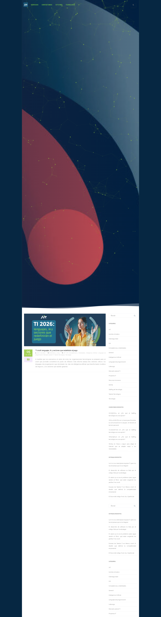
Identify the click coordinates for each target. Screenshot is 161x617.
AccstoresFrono (113, 430)
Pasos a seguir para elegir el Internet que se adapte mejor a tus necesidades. (122, 446)
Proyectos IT (112, 375)
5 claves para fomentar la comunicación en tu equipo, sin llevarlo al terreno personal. (122, 422)
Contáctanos (47, 5)
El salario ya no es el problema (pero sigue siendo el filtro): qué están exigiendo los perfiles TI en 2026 (122, 480)
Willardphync (113, 437)
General (111, 352)
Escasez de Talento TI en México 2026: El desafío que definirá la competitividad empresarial (122, 489)
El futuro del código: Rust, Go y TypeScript (121, 496)
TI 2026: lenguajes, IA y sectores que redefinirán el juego (56, 350)
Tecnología (70, 5)
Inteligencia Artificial (91, 353)
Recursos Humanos (115, 380)
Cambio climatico (114, 334)
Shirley (111, 444)
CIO (67, 353)
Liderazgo (112, 366)
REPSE (111, 385)
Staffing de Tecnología (115, 389)
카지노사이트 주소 (114, 420)
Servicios (34, 5)
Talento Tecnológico (59, 355)
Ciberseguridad (113, 339)
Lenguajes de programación (117, 362)
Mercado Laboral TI (48, 355)
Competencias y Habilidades (77, 353)
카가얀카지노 (113, 413)
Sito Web (59, 5)
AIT (64, 353)
